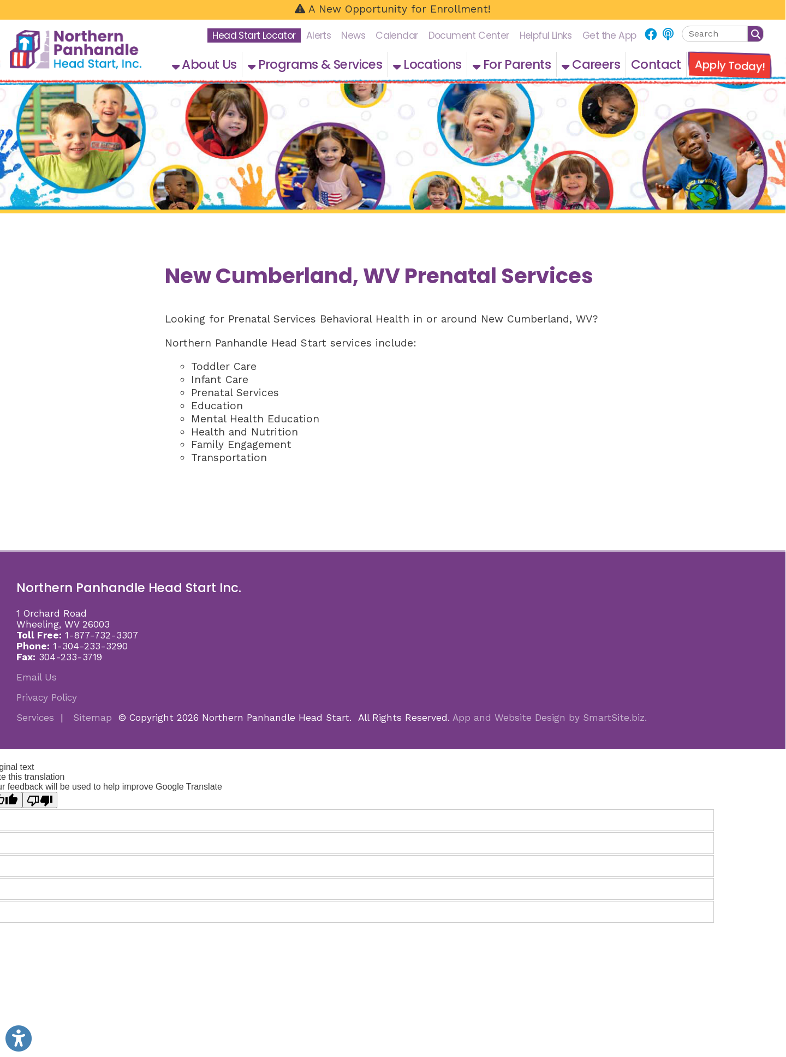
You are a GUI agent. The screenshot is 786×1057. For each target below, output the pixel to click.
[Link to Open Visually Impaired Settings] (18, 1038)
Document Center (468, 35)
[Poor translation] (39, 800)
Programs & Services (315, 64)
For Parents (512, 64)
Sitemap (92, 717)
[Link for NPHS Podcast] (667, 34)
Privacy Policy (46, 697)
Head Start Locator (253, 35)
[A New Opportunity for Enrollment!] (392, 10)
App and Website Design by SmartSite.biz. (549, 717)
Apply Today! (729, 65)
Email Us (36, 677)
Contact (656, 64)
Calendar (397, 35)
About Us (204, 64)
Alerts (318, 35)
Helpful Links (546, 35)
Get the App (609, 35)
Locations (427, 64)
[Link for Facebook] (650, 34)
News (353, 35)
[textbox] (714, 34)
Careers (591, 64)
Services (35, 717)
